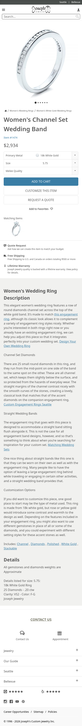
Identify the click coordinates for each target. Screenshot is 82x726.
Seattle (41, 671)
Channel (22, 544)
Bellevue (41, 681)
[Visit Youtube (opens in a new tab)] (18, 701)
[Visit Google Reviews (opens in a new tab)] (22, 691)
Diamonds (38, 544)
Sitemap (38, 711)
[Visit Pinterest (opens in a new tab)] (24, 701)
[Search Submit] (77, 16)
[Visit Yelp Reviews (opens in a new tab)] (59, 691)
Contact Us (41, 619)
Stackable (10, 548)
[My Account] (78, 10)
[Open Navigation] (3, 10)
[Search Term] (41, 16)
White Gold (69, 544)
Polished (53, 544)
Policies (52, 711)
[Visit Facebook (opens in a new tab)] (12, 701)
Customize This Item (41, 191)
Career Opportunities (16, 711)
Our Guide (41, 661)
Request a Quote (41, 200)
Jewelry (41, 651)
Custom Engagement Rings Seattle (28, 404)
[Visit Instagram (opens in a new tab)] (6, 701)
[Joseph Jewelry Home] (6, 111)
